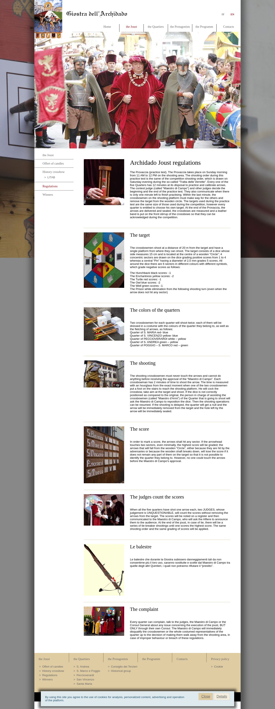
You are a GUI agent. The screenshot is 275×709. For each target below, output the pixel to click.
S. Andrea (82, 666)
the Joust (131, 26)
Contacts (228, 26)
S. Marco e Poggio (88, 670)
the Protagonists (180, 26)
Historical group (121, 670)
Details (222, 696)
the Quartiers (156, 26)
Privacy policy (220, 659)
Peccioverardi (85, 675)
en (231, 14)
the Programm (204, 26)
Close (205, 696)
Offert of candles (53, 163)
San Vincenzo (85, 679)
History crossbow (54, 172)
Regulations (50, 186)
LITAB (51, 177)
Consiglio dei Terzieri (124, 666)
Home (107, 26)
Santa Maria (84, 683)
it (223, 14)
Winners (48, 194)
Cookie (218, 666)
